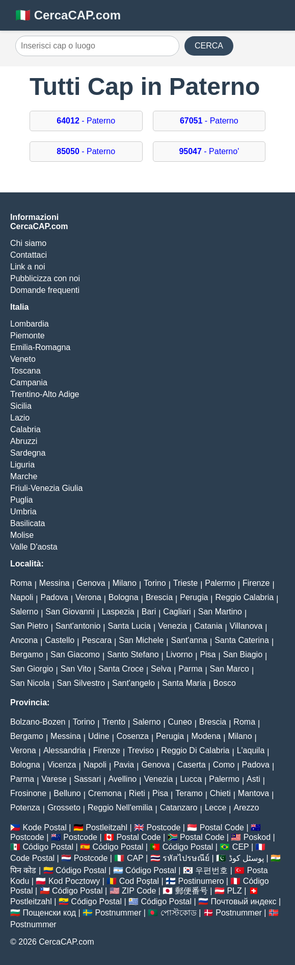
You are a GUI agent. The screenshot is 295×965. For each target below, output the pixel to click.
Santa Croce (121, 668)
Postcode (164, 827)
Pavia (124, 764)
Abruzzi (23, 441)
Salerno (24, 611)
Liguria (22, 464)
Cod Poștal (139, 881)
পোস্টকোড (178, 912)
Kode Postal (44, 827)
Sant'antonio (78, 626)
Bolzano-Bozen (38, 721)
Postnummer (118, 912)
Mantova (253, 793)
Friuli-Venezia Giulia (46, 488)
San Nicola (29, 683)
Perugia (194, 597)
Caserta (191, 764)
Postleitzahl (106, 827)
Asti (253, 779)
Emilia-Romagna (40, 347)
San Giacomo (75, 654)
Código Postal (47, 847)
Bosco (224, 683)
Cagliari (177, 611)
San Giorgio (31, 668)
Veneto (23, 359)
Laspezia (118, 611)
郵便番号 (191, 890)
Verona (88, 597)
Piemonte (27, 335)
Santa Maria (184, 683)
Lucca (191, 779)
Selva (161, 668)
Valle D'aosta (34, 546)
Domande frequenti (44, 290)
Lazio (20, 417)
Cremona (105, 793)
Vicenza (61, 764)
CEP (240, 847)
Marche (23, 476)
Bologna (124, 597)
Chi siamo (28, 243)
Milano (125, 583)
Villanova (246, 626)
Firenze (256, 583)
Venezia (172, 626)
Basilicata (27, 523)
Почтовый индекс (244, 901)
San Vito (76, 668)
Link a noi (27, 266)
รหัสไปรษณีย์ (186, 858)
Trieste (185, 583)
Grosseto (64, 807)
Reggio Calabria (245, 597)
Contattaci (28, 255)
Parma (190, 668)
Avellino (122, 779)
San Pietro (29, 626)
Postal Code (222, 827)
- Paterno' (209, 151)
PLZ (234, 890)
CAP (135, 858)
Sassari (87, 779)
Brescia (159, 597)
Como (224, 764)
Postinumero (201, 881)
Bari (149, 611)
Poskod (257, 837)
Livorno (179, 654)
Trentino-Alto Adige (44, 394)
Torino (155, 583)
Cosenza (133, 736)
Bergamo (26, 654)
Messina (54, 583)
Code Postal (32, 858)
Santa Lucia (129, 626)
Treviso (140, 750)
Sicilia (21, 406)
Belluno (67, 793)
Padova (54, 597)
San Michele (141, 640)
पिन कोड (23, 870)
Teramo (188, 793)
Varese (54, 779)
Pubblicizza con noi (45, 278)
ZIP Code (139, 890)
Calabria (25, 429)
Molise (22, 535)
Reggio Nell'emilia (120, 807)
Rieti (137, 793)
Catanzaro (179, 807)
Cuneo (180, 721)
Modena (206, 736)
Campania (28, 382)
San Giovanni (69, 611)
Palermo (220, 583)
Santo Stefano (132, 654)
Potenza (25, 807)
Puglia (21, 500)
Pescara (97, 640)
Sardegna (27, 453)
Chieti (220, 793)
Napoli (21, 597)
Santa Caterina (241, 640)
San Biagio (242, 654)
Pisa (208, 654)
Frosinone (28, 793)
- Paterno (86, 120)
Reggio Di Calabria (195, 750)
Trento (113, 721)
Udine (99, 736)
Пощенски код (49, 912)
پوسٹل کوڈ (246, 858)
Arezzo (246, 807)
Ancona (24, 640)
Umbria (23, 511)
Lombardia (29, 323)
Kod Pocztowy (74, 881)
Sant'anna (189, 640)
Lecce (216, 807)
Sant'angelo (133, 683)
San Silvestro (81, 683)
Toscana (25, 370)
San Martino (220, 611)
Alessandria (64, 750)
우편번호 (211, 870)
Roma (21, 583)
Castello (59, 640)
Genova (91, 583)
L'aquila (251, 750)
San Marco (229, 668)
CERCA (209, 45)
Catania (208, 626)
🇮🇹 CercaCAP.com (68, 15)
